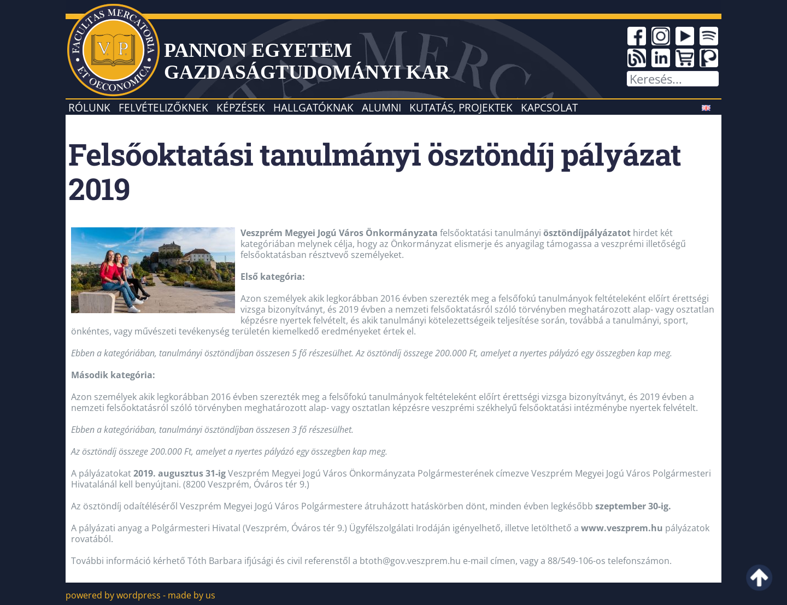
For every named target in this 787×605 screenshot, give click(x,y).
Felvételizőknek (163, 107)
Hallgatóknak (313, 107)
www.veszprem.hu (622, 528)
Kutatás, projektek (461, 107)
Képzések (240, 107)
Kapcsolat (549, 107)
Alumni (381, 107)
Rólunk (89, 107)
